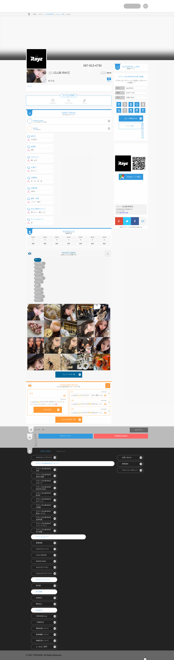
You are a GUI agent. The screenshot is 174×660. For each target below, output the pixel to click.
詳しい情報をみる (131, 118)
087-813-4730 (123, 212)
